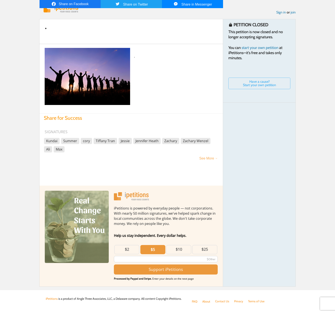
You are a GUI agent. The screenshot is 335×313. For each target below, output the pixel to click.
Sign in (281, 12)
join (293, 12)
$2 (127, 249)
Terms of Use (256, 301)
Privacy (238, 301)
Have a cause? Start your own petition (259, 83)
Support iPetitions (166, 269)
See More (206, 158)
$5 (153, 249)
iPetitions (52, 299)
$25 (204, 249)
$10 (179, 249)
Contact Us (222, 301)
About (206, 301)
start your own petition (260, 47)
